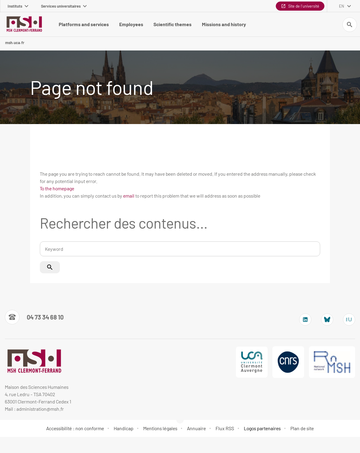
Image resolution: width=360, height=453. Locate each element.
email (128, 196)
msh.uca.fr (14, 42)
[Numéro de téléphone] (34, 317)
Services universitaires (64, 6)
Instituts (18, 6)
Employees (131, 24)
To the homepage (57, 188)
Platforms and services (84, 24)
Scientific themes (173, 24)
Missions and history (224, 24)
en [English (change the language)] (341, 6)
